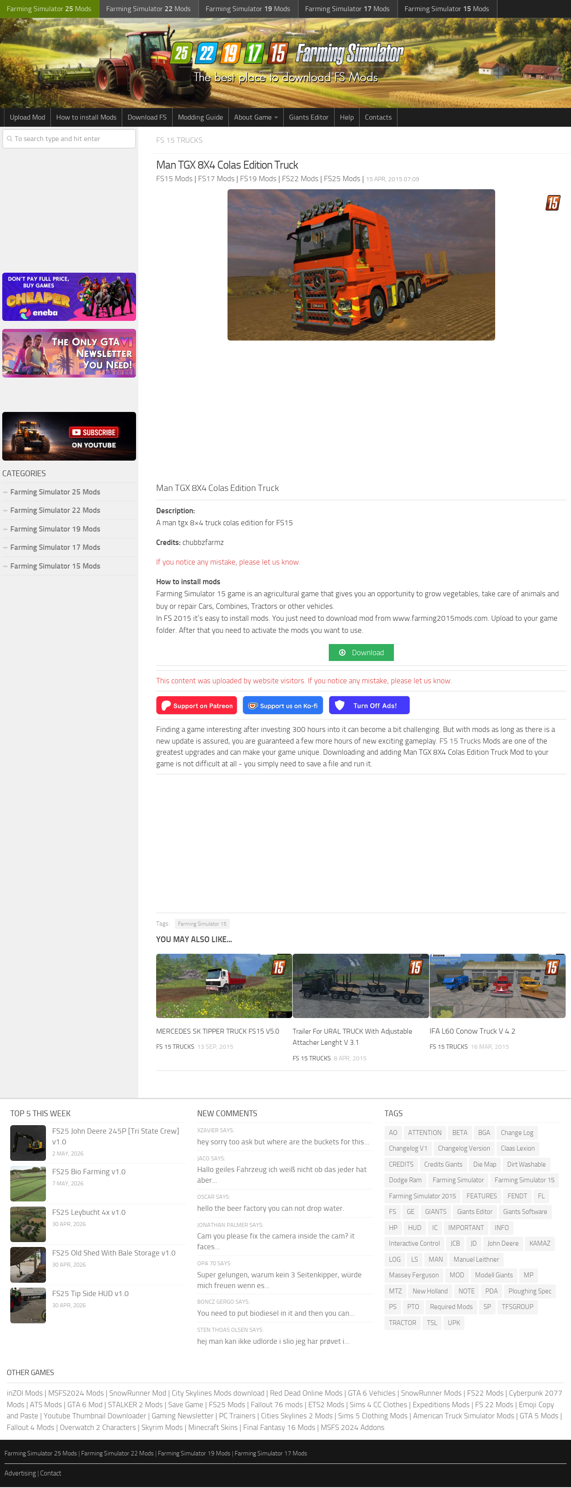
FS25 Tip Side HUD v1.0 (90, 1294)
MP (529, 1276)
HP (393, 1229)
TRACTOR (402, 1324)
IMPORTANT (466, 1229)
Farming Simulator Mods (47, 9)
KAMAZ (540, 1245)
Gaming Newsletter (183, 1416)
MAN (436, 1260)
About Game (253, 117)
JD (474, 1245)
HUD (415, 1229)
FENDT (517, 1197)
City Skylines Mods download (218, 1393)
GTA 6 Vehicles (372, 1393)
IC (435, 1229)
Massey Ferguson (414, 1276)
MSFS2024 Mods (76, 1393)
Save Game (185, 1405)
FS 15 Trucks (181, 140)
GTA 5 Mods (539, 1416)
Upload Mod (27, 117)
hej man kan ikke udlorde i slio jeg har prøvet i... (273, 1342)
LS (414, 1260)
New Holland (430, 1292)
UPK (454, 1324)
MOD (457, 1276)
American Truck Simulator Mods (463, 1416)
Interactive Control (414, 1245)
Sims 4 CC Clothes (378, 1405)
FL (541, 1197)
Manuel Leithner (476, 1260)
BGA (484, 1134)
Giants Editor (309, 117)
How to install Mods (86, 117)
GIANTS (436, 1213)
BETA (460, 1134)
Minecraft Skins (213, 1428)
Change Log (517, 1134)
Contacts (378, 117)
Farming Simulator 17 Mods (55, 547)
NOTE (467, 1292)
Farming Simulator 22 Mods (55, 510)
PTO (413, 1308)
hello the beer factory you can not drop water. (270, 1209)
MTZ (395, 1292)
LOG (395, 1260)
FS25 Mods (227, 1405)
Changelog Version (464, 1150)
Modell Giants (494, 1276)
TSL (432, 1324)
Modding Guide (200, 117)
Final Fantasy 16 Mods (279, 1428)
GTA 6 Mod (85, 1405)
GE (410, 1213)
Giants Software (525, 1213)
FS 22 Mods (494, 1405)
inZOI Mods (25, 1393)
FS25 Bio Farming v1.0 (89, 1172)
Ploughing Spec (530, 1292)
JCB (455, 1245)
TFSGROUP (518, 1308)
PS (393, 1308)
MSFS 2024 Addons (353, 1428)
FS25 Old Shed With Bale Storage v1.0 (114, 1253)
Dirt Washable (526, 1165)
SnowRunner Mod (137, 1393)
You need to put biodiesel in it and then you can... (276, 1313)
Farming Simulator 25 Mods (55, 491)
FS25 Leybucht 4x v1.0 (89, 1213)
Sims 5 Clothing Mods (373, 1416)
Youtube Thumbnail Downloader (95, 1416)
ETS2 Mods (326, 1405)
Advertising (20, 1474)
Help (347, 117)
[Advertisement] (361, 414)
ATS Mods (46, 1405)
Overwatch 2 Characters (98, 1428)
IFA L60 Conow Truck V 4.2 (473, 1031)
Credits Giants (443, 1165)
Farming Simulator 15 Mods (55, 565)
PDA (491, 1292)
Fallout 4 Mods (30, 1428)
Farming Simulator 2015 (422, 1197)
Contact (50, 1474)
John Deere (503, 1245)
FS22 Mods (485, 1393)
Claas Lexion (518, 1150)
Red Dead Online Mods (306, 1393)
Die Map (485, 1165)
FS (392, 1213)
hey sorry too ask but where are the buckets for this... (283, 1142)
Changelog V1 (408, 1150)
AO (393, 1134)
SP (487, 1308)
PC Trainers (237, 1416)
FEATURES (482, 1197)
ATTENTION (425, 1134)
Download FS (147, 117)
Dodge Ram (405, 1181)
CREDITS (401, 1165)
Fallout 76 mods (277, 1405)
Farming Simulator (458, 1181)
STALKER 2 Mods (135, 1405)
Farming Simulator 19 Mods (55, 528)
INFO (502, 1229)
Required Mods (451, 1308)
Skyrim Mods (162, 1428)
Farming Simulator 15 (202, 925)
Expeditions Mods (441, 1405)
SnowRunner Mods (431, 1393)
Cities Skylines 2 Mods (297, 1416)
